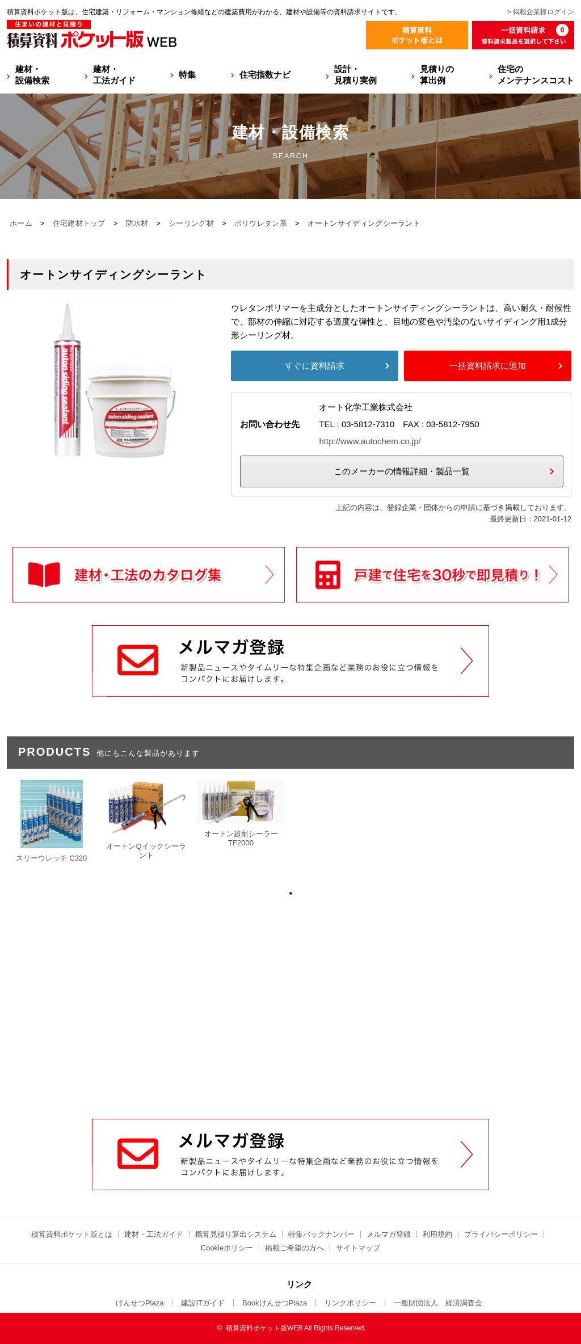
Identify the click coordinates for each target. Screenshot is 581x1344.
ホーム (21, 223)
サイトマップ (358, 1248)
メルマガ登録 (389, 1234)
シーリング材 (191, 223)
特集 (187, 74)
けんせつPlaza (140, 1303)
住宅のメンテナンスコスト (536, 74)
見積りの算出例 (437, 74)
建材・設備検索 (32, 74)
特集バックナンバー (321, 1234)
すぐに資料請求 (314, 365)
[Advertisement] (290, 1032)
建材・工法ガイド (114, 74)
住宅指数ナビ (264, 74)
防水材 (137, 223)
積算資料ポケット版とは (71, 1234)
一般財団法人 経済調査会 (438, 1303)
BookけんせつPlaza (274, 1303)
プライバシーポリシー (501, 1234)
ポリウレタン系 (260, 223)
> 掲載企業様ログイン (540, 12)
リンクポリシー (350, 1303)
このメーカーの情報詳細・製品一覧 (402, 471)
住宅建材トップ (79, 223)
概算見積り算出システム (235, 1234)
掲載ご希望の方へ (294, 1248)
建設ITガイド (203, 1303)
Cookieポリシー (227, 1248)
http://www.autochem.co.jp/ (369, 441)
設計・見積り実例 (355, 74)
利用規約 (437, 1234)
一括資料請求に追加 (487, 365)
